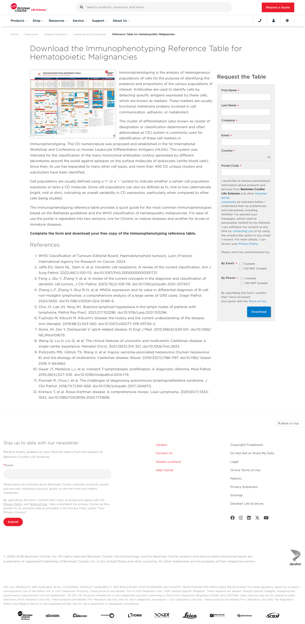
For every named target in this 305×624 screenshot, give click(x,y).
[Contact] (260, 20)
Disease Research (56, 34)
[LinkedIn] (249, 519)
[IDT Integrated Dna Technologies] (162, 616)
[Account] (273, 20)
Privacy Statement (244, 487)
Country (228, 151)
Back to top (288, 423)
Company (229, 120)
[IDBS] (134, 616)
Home (14, 34)
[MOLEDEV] (217, 616)
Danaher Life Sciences (246, 503)
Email (226, 135)
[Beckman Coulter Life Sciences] (28, 7)
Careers (161, 444)
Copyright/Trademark (246, 444)
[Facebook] (232, 519)
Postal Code (231, 166)
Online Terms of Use (245, 470)
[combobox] (154, 7)
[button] (81, 7)
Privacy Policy (13, 504)
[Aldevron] (80, 616)
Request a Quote (278, 7)
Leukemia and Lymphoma (89, 34)
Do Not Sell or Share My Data (252, 453)
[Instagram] (241, 519)
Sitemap (236, 495)
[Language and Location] (287, 20)
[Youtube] (266, 519)
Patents (236, 478)
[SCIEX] (272, 616)
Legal (234, 461)
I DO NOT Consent (254, 268)
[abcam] (52, 616)
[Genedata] (107, 616)
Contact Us (164, 453)
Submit (13, 522)
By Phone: (229, 278)
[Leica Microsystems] (189, 616)
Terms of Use (38, 504)
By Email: (229, 263)
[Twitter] (257, 519)
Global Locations (168, 461)
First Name (230, 90)
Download (258, 311)
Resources (31, 34)
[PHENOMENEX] (244, 616)
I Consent (249, 264)
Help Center (165, 470)
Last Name (230, 105)
